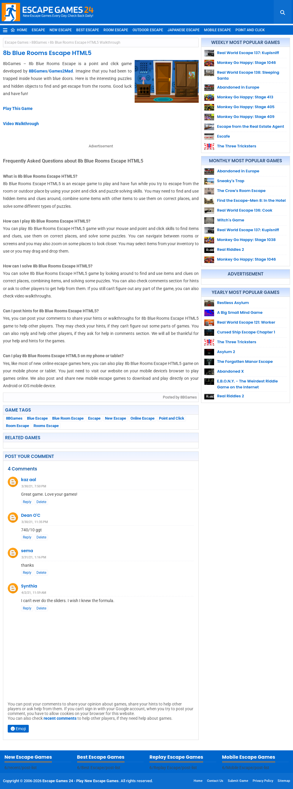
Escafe (223, 136)
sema (27, 551)
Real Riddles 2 (230, 249)
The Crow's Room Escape (241, 190)
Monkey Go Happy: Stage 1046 (246, 62)
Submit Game (238, 781)
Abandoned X (230, 371)
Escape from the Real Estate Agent (250, 126)
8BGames (39, 42)
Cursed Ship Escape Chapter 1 (246, 332)
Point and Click (250, 30)
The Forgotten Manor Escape (245, 361)
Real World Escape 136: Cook (244, 210)
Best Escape (87, 30)
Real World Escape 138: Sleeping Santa (248, 75)
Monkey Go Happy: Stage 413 (245, 97)
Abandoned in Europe (238, 87)
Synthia (29, 586)
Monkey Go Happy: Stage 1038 (246, 239)
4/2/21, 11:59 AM (33, 593)
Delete (41, 502)
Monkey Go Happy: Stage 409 (246, 116)
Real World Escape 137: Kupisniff (248, 53)
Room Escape (115, 30)
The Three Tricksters (236, 146)
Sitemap (284, 781)
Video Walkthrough (21, 123)
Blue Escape (37, 418)
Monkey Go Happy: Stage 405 (246, 107)
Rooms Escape (46, 425)
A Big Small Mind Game (239, 312)
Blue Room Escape (68, 418)
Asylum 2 (226, 352)
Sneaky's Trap (230, 181)
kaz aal (28, 480)
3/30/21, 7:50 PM (33, 486)
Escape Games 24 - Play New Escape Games (80, 781)
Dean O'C (30, 515)
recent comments (60, 718)
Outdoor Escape (148, 30)
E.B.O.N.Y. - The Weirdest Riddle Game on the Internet (247, 384)
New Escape (61, 30)
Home (18, 30)
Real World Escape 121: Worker (246, 322)
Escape (38, 30)
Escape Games (16, 42)
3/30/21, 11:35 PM (34, 522)
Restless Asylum (233, 302)
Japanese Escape (184, 30)
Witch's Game (230, 220)
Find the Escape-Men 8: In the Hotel (251, 200)
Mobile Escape (217, 30)
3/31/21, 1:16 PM (33, 557)
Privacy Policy (263, 781)
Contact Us (215, 781)
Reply (27, 502)
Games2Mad (61, 71)
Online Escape (142, 418)
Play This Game (18, 108)
